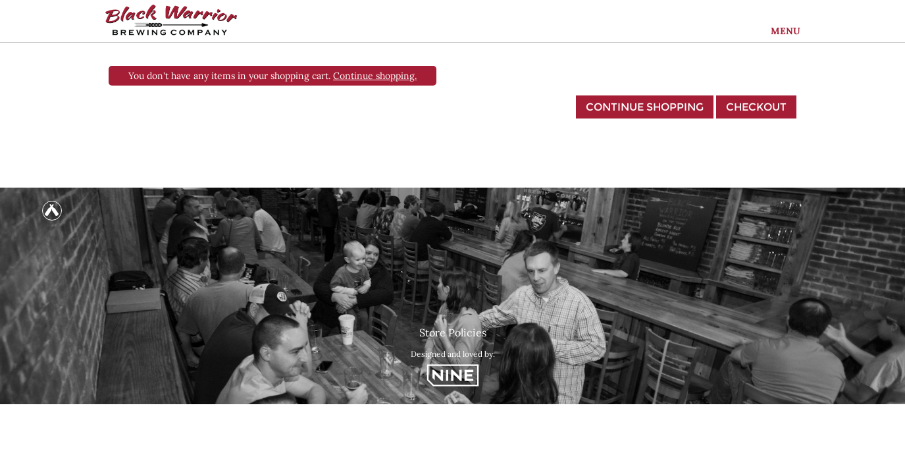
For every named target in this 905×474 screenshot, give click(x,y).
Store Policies (452, 332)
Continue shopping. (375, 76)
